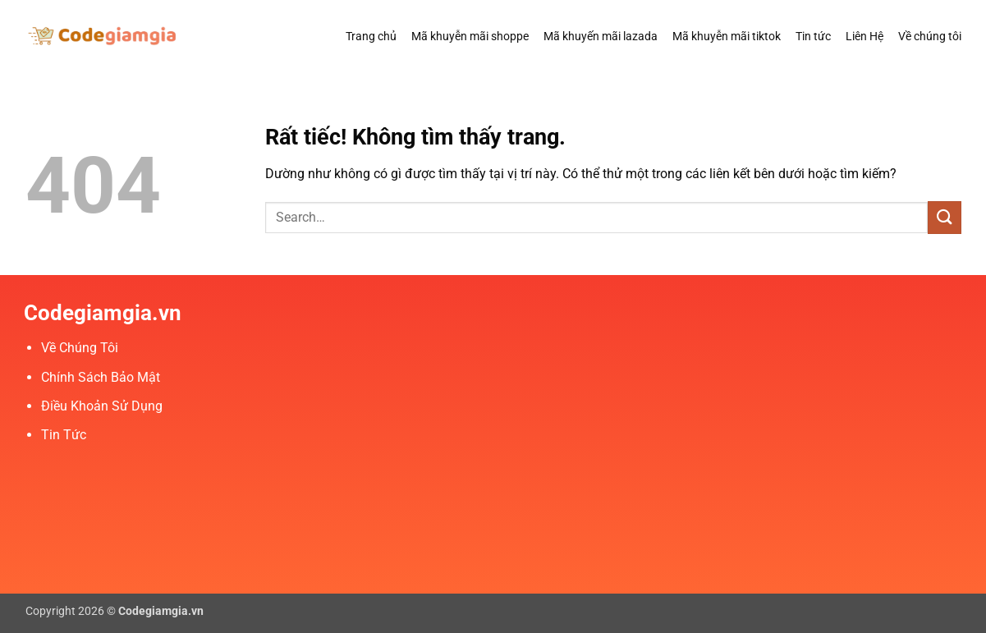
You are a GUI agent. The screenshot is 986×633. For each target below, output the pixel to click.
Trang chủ (371, 37)
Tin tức (813, 37)
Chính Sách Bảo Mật (100, 377)
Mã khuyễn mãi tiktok (726, 37)
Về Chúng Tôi (79, 347)
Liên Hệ (864, 37)
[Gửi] (944, 217)
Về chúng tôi (929, 37)
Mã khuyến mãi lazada (600, 37)
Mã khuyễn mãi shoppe (470, 37)
